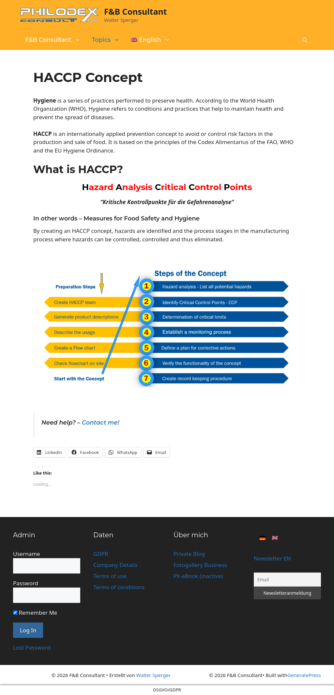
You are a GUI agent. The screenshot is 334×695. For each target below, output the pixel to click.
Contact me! (100, 422)
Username (26, 554)
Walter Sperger (153, 675)
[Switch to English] (275, 537)
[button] (305, 40)
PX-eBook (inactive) (198, 576)
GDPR (100, 554)
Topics (109, 40)
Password (25, 583)
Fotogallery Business (200, 565)
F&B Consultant (135, 11)
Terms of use (110, 576)
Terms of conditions (118, 587)
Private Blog (189, 554)
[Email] (287, 580)
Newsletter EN (272, 558)
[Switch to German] (262, 537)
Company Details (115, 565)
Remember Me (35, 612)
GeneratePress (304, 675)
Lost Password (32, 647)
